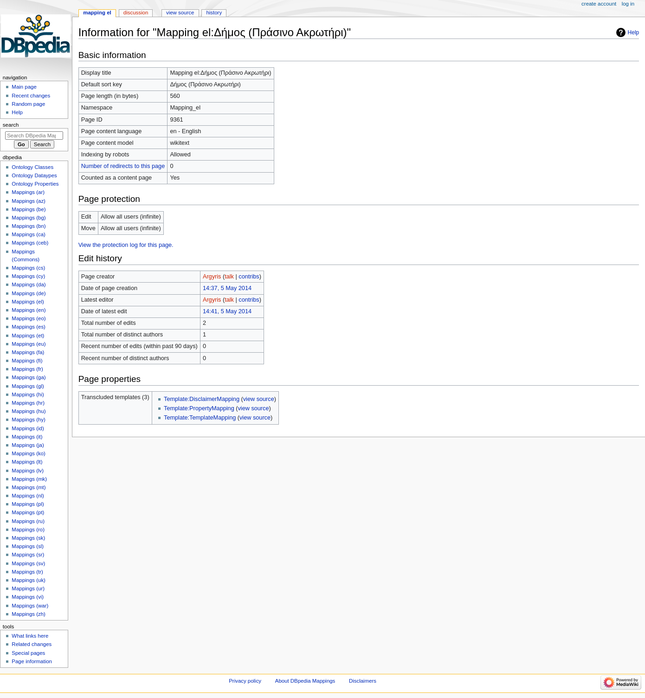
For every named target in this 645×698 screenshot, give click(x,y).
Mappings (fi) (27, 360)
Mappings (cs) (28, 268)
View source (180, 12)
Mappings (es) (28, 327)
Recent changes (31, 95)
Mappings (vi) (28, 597)
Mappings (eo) (28, 318)
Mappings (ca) (28, 234)
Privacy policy (245, 681)
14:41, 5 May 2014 (227, 311)
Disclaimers (362, 681)
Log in (628, 3)
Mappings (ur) (28, 588)
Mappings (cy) (28, 276)
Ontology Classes (32, 167)
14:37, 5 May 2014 (227, 288)
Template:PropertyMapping (199, 408)
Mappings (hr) (28, 403)
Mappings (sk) (28, 538)
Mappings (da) (28, 284)
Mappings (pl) (28, 504)
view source (258, 399)
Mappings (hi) (28, 394)
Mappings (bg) (28, 217)
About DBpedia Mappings (305, 681)
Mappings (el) (28, 301)
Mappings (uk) (28, 580)
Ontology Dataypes (34, 175)
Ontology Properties (35, 184)
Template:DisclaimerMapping (201, 399)
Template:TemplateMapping (200, 417)
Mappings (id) (28, 428)
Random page (28, 104)
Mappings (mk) (29, 479)
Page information (32, 661)
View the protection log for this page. (126, 245)
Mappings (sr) (28, 554)
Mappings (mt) (28, 487)
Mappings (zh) (28, 614)
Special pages (28, 653)
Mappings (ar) (28, 192)
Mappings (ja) (28, 445)
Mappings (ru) (28, 521)
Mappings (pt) (28, 512)
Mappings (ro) (28, 529)
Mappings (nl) (28, 495)
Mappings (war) (30, 605)
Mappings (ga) (28, 377)
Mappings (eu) (28, 344)
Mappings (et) (28, 335)
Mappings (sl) (28, 546)
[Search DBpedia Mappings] (34, 135)
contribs (249, 276)
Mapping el (97, 12)
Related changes (32, 644)
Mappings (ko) (28, 453)
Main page (24, 87)
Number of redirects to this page (123, 166)
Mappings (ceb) (30, 243)
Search (11, 125)
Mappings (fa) (28, 352)
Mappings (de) (28, 293)
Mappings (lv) (28, 470)
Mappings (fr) (27, 369)
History (214, 12)
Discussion (135, 12)
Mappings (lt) (27, 462)
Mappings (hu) (28, 411)
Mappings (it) (27, 436)
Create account (598, 3)
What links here (30, 636)
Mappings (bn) (28, 226)
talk (229, 276)
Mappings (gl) (28, 386)
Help (633, 32)
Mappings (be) (28, 209)
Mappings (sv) (28, 563)
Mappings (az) (28, 201)
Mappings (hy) (28, 419)
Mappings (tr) (27, 572)
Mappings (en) (28, 310)
